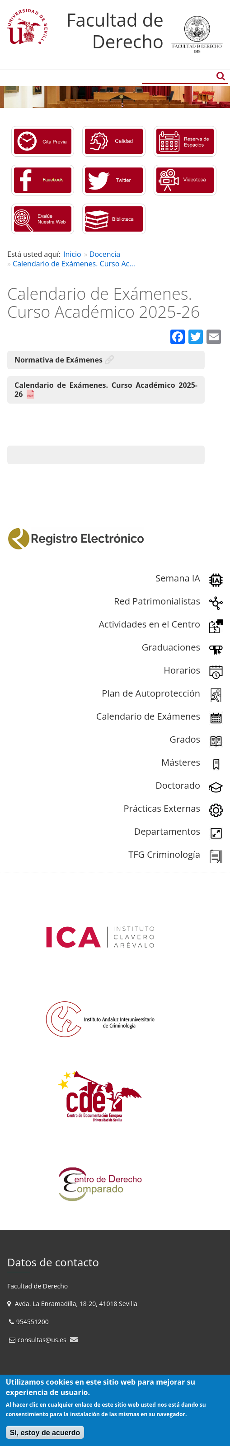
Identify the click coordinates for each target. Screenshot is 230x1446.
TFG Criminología (164, 854)
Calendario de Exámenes (148, 716)
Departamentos (167, 831)
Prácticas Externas (161, 808)
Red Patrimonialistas (157, 601)
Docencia (104, 254)
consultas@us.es (42, 1339)
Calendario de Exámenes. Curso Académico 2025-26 (105, 390)
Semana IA (177, 578)
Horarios (182, 670)
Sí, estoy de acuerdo (45, 1433)
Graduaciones (171, 647)
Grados (184, 739)
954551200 (33, 1321)
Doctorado (177, 785)
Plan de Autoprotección (151, 693)
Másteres (180, 762)
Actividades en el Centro (149, 624)
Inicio (72, 254)
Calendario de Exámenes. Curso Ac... (74, 264)
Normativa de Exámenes (58, 360)
